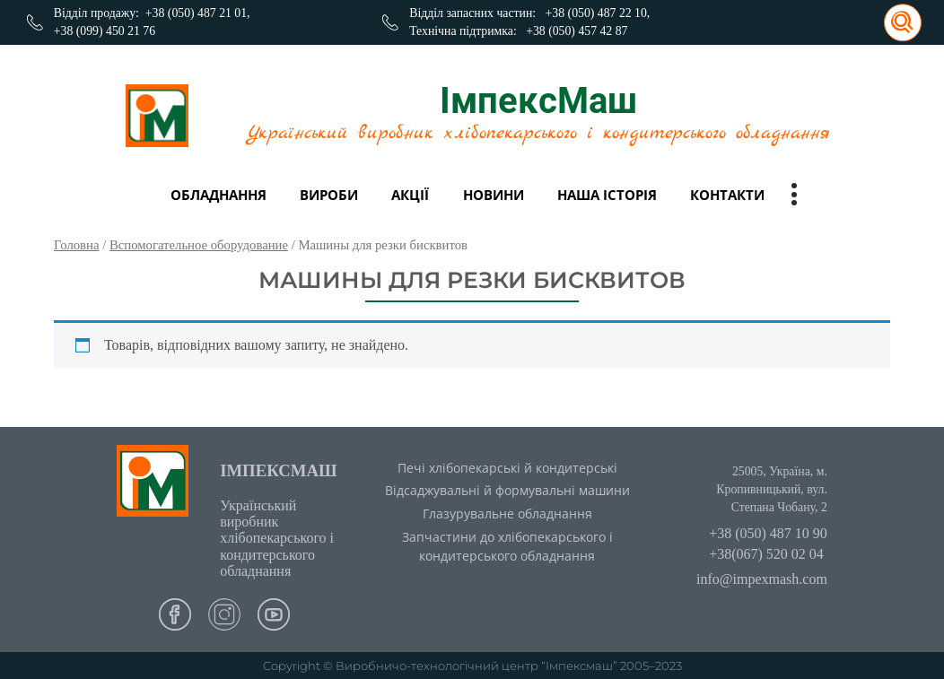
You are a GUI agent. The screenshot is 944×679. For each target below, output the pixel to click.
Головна (76, 245)
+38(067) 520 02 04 (766, 553)
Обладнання (218, 195)
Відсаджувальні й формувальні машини (507, 490)
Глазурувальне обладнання (507, 513)
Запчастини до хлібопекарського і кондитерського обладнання (507, 546)
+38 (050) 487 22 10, (598, 13)
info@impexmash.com (761, 579)
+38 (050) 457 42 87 (576, 31)
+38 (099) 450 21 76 (104, 31)
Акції (410, 195)
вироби (329, 195)
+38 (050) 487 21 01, (197, 13)
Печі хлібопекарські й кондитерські (507, 467)
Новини (493, 195)
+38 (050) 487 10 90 (768, 533)
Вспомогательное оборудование (198, 245)
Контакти (727, 195)
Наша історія (607, 195)
